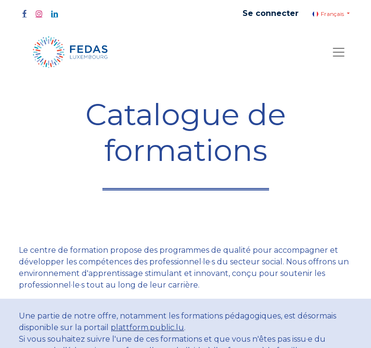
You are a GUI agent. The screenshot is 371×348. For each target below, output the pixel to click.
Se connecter (271, 13)
